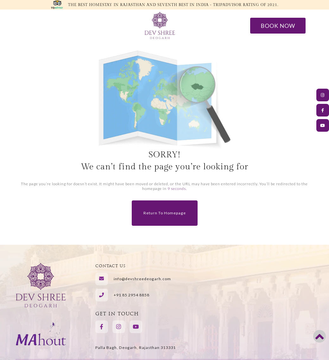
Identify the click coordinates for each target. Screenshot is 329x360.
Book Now (279, 25)
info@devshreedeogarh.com (142, 278)
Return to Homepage (164, 213)
